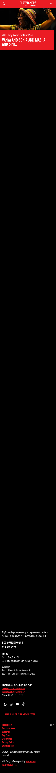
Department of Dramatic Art (13, 692)
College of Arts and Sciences (13, 688)
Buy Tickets (6, 735)
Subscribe (6, 731)
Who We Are (7, 738)
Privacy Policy (8, 742)
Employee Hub (8, 745)
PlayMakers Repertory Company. (21, 751)
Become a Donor (9, 728)
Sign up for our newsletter (20, 714)
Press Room (7, 724)
